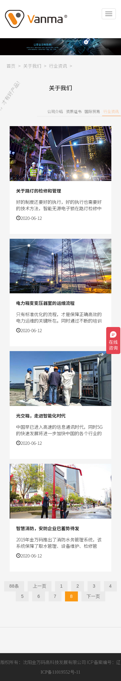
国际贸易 (110, 111)
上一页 (39, 586)
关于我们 (32, 66)
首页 (10, 66)
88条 (14, 586)
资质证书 (91, 111)
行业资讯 (58, 66)
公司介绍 (72, 111)
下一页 (93, 596)
